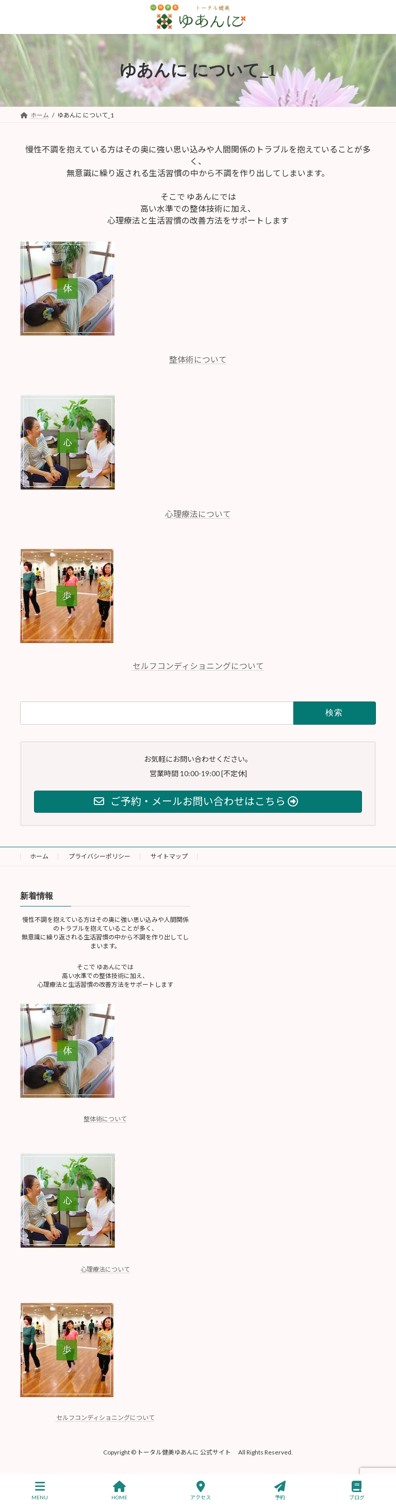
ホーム (39, 856)
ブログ (357, 1490)
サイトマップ (169, 856)
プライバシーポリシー (99, 856)
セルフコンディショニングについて (198, 666)
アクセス (200, 1490)
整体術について (198, 359)
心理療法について (198, 514)
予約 (280, 1490)
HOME (119, 1490)
